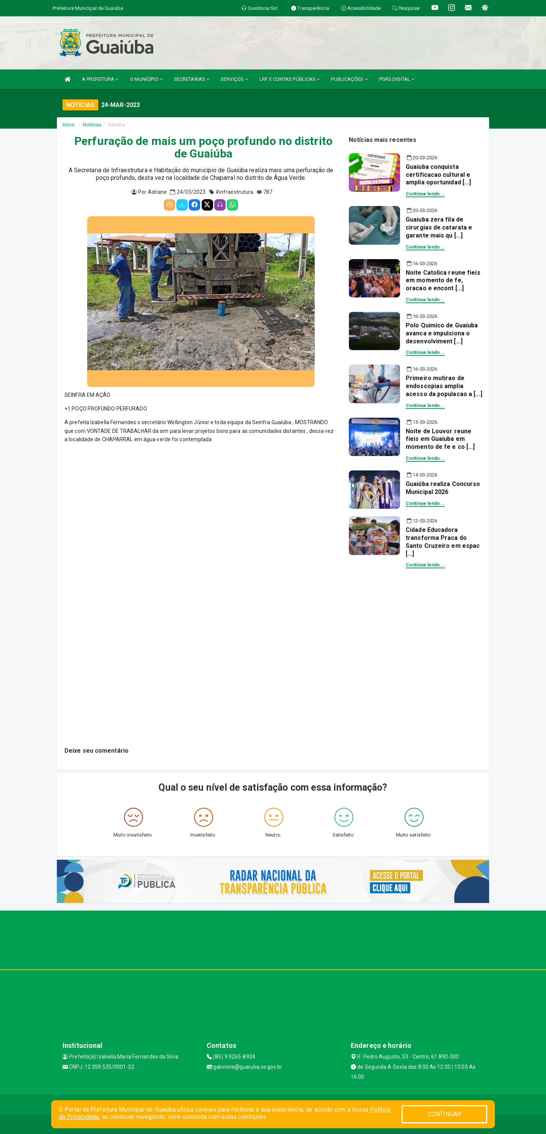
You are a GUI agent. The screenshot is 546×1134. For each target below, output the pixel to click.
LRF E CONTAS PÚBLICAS (289, 79)
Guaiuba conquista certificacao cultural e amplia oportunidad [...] (438, 174)
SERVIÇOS (234, 79)
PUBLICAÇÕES (349, 79)
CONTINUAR (444, 1114)
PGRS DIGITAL (396, 79)
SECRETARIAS (191, 79)
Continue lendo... (425, 194)
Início (69, 124)
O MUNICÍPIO (146, 79)
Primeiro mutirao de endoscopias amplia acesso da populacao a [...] (444, 386)
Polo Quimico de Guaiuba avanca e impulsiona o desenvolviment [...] (442, 333)
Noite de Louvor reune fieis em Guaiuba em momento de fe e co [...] (440, 439)
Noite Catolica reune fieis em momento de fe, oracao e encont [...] (443, 280)
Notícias (92, 124)
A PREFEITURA (100, 79)
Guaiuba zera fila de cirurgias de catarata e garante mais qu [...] (439, 227)
